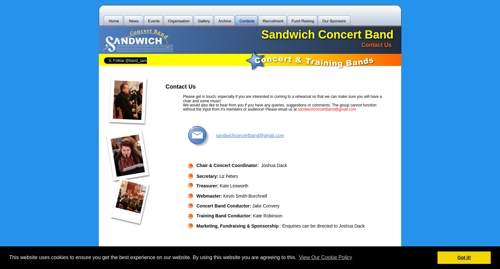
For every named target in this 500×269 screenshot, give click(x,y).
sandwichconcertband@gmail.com (250, 135)
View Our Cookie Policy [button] (325, 257)
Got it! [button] (464, 257)
